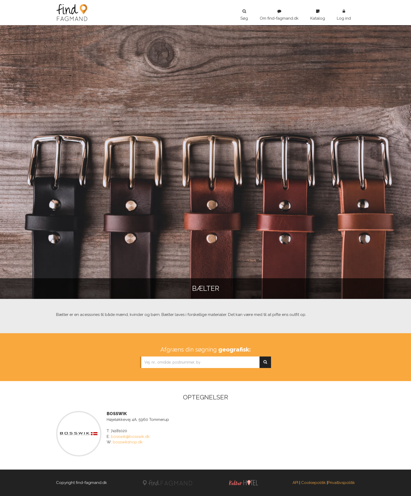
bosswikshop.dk (128, 442)
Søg (244, 15)
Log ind (344, 15)
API (295, 482)
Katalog (317, 15)
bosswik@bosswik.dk (130, 436)
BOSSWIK (117, 413)
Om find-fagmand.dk (279, 15)
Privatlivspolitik (341, 482)
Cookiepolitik (313, 482)
